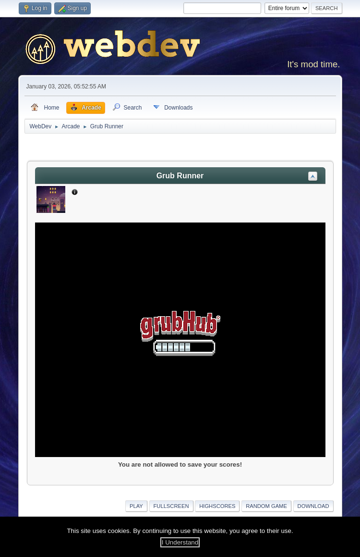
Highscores (217, 506)
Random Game (266, 506)
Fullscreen (171, 506)
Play (136, 506)
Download (313, 506)
